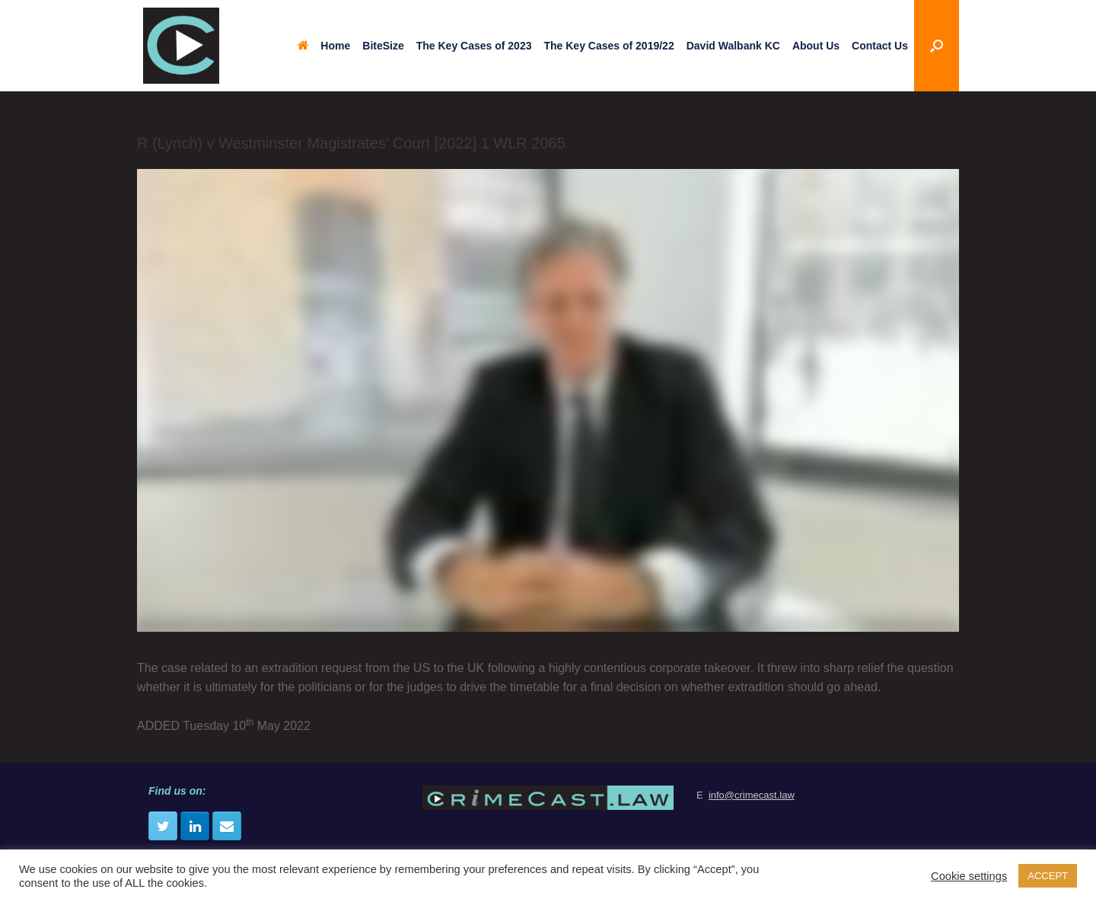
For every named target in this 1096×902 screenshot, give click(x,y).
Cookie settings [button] (969, 876)
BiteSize (382, 46)
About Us (816, 46)
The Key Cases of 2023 (474, 46)
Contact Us (880, 46)
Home (324, 46)
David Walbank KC (733, 46)
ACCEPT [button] (1048, 875)
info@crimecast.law (752, 795)
